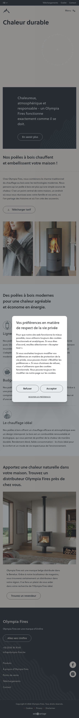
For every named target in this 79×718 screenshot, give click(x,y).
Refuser (27, 388)
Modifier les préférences (39, 397)
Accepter (51, 388)
